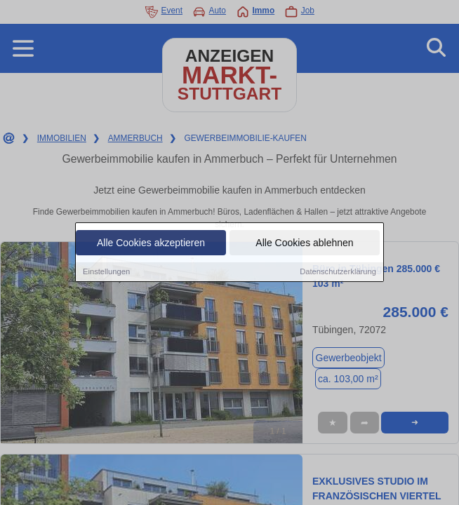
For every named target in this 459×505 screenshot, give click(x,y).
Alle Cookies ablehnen (304, 243)
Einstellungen (106, 272)
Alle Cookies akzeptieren (151, 243)
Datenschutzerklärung (338, 272)
